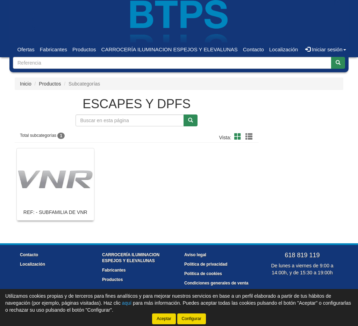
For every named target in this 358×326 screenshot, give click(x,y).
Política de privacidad (205, 264)
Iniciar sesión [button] (325, 49)
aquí (126, 303)
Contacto (253, 49)
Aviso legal (195, 254)
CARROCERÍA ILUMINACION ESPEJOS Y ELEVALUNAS (169, 49)
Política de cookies (203, 273)
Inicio (25, 84)
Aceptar (164, 318)
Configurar (191, 318)
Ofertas (26, 49)
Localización (283, 49)
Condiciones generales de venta (216, 283)
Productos (84, 49)
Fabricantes (53, 49)
